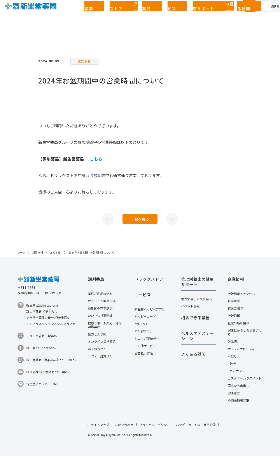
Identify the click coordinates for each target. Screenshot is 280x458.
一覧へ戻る (140, 219)
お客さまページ (217, 12)
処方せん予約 (97, 336)
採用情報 (267, 12)
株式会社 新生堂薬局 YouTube (47, 373)
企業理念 (234, 302)
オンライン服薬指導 (102, 302)
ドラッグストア (88, 12)
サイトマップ (100, 426)
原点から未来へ (238, 387)
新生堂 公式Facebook (41, 349)
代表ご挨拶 (235, 310)
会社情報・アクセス (241, 295)
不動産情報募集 (238, 402)
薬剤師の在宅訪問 (100, 310)
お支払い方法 (144, 355)
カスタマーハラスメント (244, 380)
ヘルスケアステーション (197, 337)
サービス (125, 12)
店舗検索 (66, 12)
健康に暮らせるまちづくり (244, 334)
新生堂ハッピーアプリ (150, 311)
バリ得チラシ (144, 333)
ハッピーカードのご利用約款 (196, 426)
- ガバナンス (236, 372)
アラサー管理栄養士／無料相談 (47, 319)
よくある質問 (188, 12)
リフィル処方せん (100, 358)
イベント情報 (190, 308)
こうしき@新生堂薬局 (41, 337)
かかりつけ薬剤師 (100, 317)
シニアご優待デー (147, 340)
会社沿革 (234, 317)
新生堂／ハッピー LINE (42, 385)
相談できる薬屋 (195, 319)
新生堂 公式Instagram (42, 307)
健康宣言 (234, 394)
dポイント (142, 325)
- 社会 (232, 365)
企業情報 (242, 12)
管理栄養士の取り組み (196, 300)
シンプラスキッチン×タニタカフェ (50, 325)
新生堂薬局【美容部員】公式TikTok (51, 361)
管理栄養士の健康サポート (155, 12)
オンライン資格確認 (102, 343)
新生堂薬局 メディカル (41, 313)
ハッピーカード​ (145, 318)
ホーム (21, 254)
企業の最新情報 (238, 325)
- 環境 (232, 358)
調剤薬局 (109, 12)
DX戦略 (233, 343)
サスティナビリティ (241, 350)
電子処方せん (97, 350)
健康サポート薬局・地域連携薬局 (105, 327)
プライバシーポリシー (154, 426)
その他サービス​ (145, 347)
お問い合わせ (124, 426)
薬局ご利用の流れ (100, 295)
